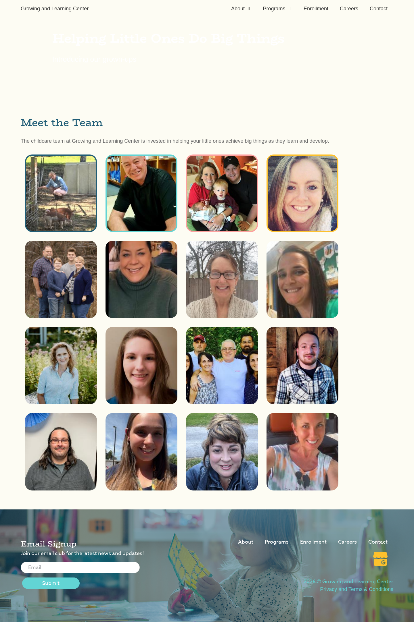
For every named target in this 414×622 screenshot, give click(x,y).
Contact (379, 8)
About (238, 8)
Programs (274, 8)
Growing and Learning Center (55, 8)
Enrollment (316, 8)
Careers (349, 8)
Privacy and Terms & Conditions (356, 589)
